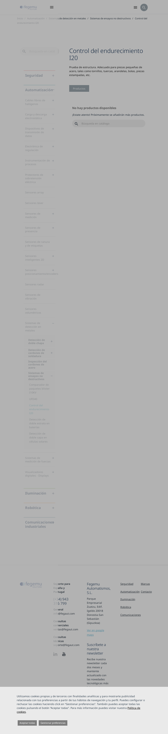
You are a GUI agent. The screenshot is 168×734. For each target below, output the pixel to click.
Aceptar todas (27, 723)
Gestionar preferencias (53, 723)
